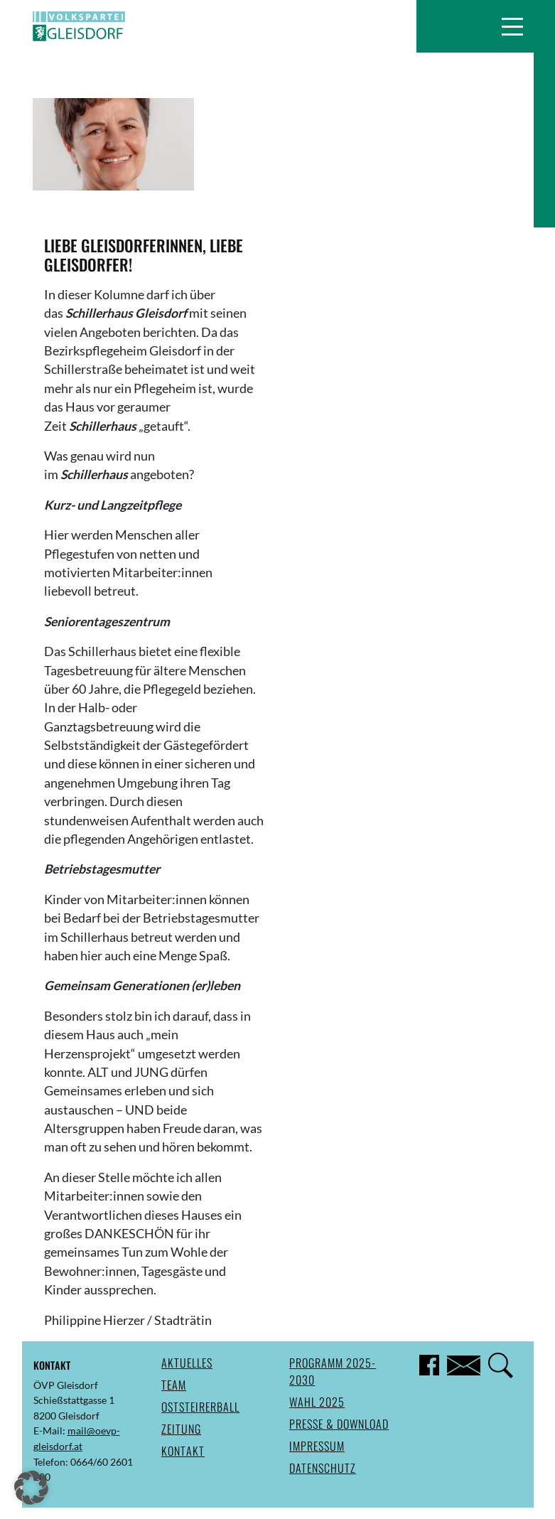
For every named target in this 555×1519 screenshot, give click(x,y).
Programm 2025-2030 (332, 1371)
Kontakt (183, 1450)
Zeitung (181, 1428)
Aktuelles (186, 1362)
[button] (512, 26)
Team (173, 1384)
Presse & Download (339, 1423)
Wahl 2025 (317, 1401)
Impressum (317, 1445)
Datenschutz (322, 1467)
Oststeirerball (200, 1406)
